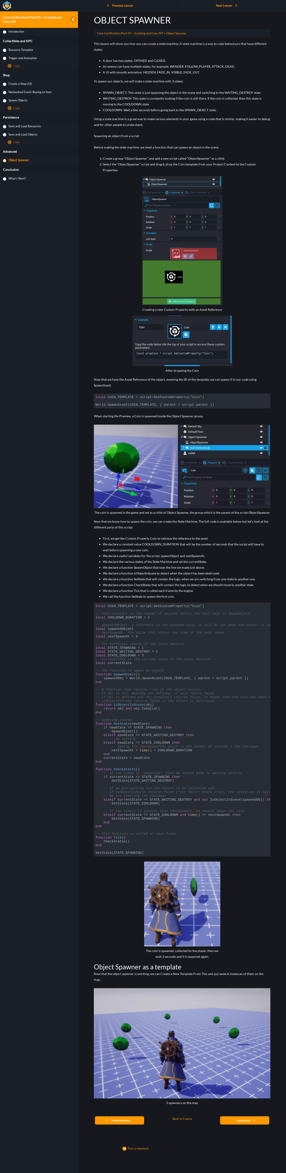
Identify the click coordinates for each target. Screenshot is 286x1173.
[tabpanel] (182, 575)
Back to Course (182, 1119)
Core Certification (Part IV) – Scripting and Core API (130, 33)
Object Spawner (176, 33)
